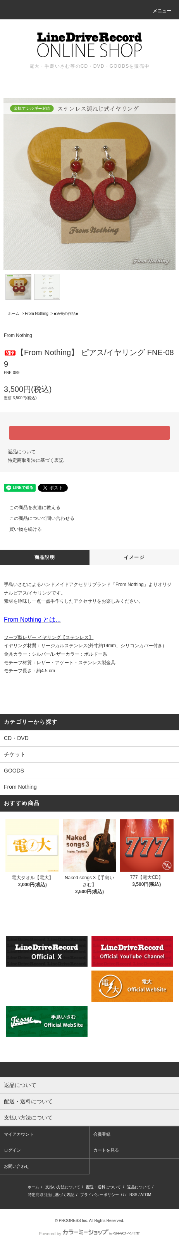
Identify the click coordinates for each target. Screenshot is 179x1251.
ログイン (12, 1150)
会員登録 (101, 1134)
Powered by (89, 1233)
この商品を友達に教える (30, 507)
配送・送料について (103, 1187)
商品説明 (44, 557)
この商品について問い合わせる (37, 518)
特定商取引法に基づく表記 (36, 460)
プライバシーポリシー (99, 1195)
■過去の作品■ (66, 313)
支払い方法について (62, 1187)
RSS (133, 1195)
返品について (22, 452)
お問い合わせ (16, 1166)
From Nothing (36, 313)
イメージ (134, 557)
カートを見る (106, 1150)
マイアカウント (19, 1134)
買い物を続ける (21, 529)
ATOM (145, 1195)
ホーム (13, 313)
